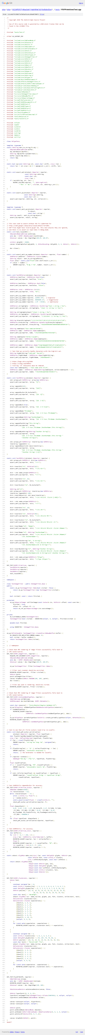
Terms (23, 1032)
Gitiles (12, 1032)
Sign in (81, 3)
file (42, 14)
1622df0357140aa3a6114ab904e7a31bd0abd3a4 (32, 9)
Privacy (17, 1032)
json (81, 1032)
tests (57, 9)
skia (3, 9)
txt (77, 1032)
